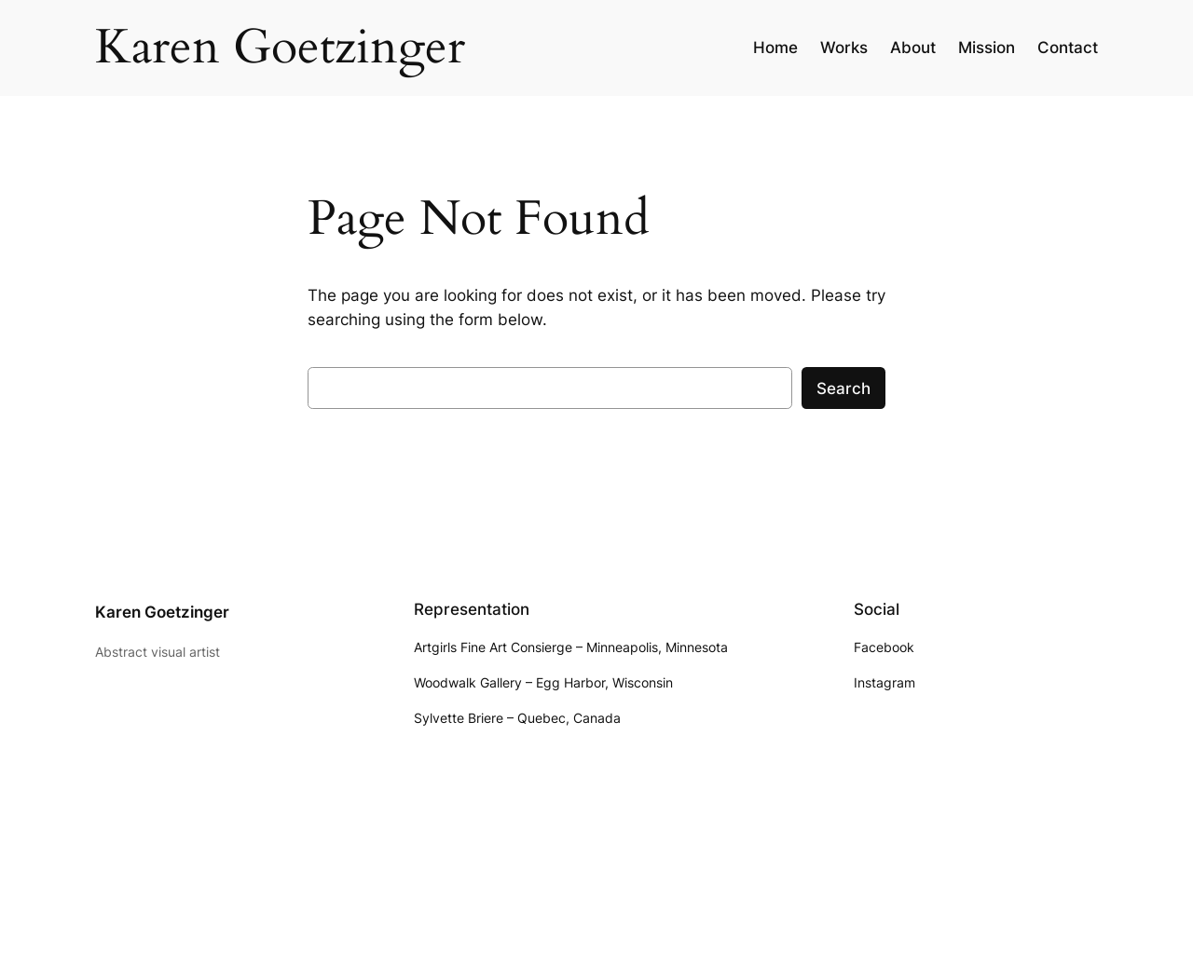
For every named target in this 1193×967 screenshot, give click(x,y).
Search (843, 388)
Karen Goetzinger (162, 612)
